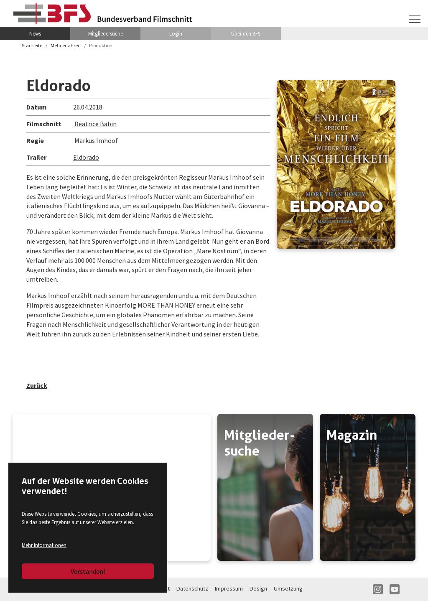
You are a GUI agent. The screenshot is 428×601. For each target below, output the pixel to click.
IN (378, 589)
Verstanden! (88, 571)
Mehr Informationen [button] (44, 545)
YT (395, 589)
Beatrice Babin (95, 124)
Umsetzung (288, 588)
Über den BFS (245, 33)
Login (175, 33)
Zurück (36, 385)
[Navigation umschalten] (414, 19)
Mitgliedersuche (105, 33)
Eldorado (86, 157)
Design (258, 588)
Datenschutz (192, 588)
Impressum (229, 588)
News (35, 33)
